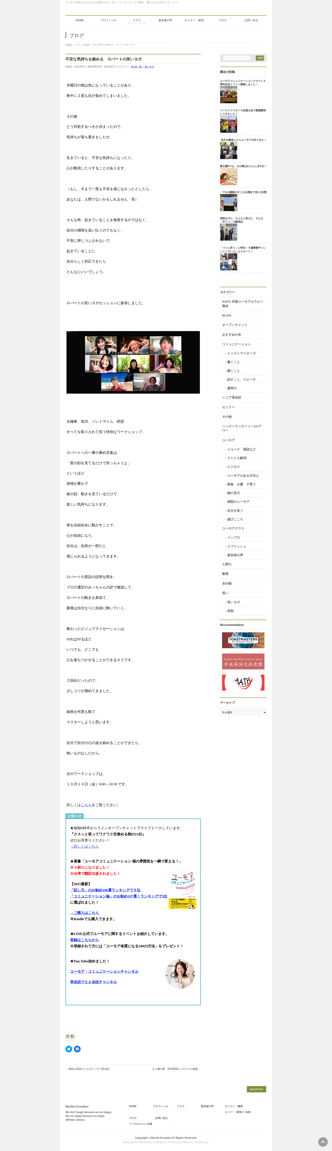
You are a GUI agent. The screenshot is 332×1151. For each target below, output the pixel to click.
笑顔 (230, 611)
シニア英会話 (231, 397)
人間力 (227, 564)
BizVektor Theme (165, 1142)
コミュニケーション (236, 344)
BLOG (134, 66)
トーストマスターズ (241, 353)
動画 (225, 574)
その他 (227, 416)
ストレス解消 (236, 458)
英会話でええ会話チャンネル (93, 982)
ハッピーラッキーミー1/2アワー (241, 428)
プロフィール (160, 1106)
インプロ (233, 537)
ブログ (133, 1118)
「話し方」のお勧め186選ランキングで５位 (105, 890)
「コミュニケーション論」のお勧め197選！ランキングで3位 (118, 896)
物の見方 (233, 493)
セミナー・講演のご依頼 (237, 1112)
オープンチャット (235, 325)
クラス (181, 1106)
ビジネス (233, 466)
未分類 (227, 583)
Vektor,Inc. (187, 1142)
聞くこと (233, 371)
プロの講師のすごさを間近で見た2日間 (244, 192)
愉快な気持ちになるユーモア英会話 (87, 1068)
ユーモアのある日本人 (243, 475)
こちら (86, 805)
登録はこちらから (84, 940)
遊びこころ (235, 519)
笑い (141, 66)
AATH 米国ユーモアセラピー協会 (242, 304)
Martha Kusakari (161, 1137)
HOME (133, 1106)
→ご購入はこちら (84, 913)
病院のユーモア (238, 501)
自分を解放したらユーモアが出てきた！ (244, 139)
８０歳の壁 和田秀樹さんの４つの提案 (176, 1068)
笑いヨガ (149, 66)
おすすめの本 (231, 334)
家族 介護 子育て (241, 484)
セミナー (228, 407)
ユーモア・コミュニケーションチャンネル (104, 972)
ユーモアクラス (233, 528)
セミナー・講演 (234, 1106)
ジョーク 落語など (241, 449)
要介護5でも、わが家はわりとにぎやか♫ (243, 166)
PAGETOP (256, 1089)
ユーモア (228, 440)
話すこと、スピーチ (241, 379)
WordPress (145, 1142)
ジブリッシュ (236, 546)
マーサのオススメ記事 (140, 1124)
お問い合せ (161, 1118)
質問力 (232, 388)
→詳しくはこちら (84, 846)
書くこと (233, 362)
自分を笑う (235, 510)
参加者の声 (235, 555)
